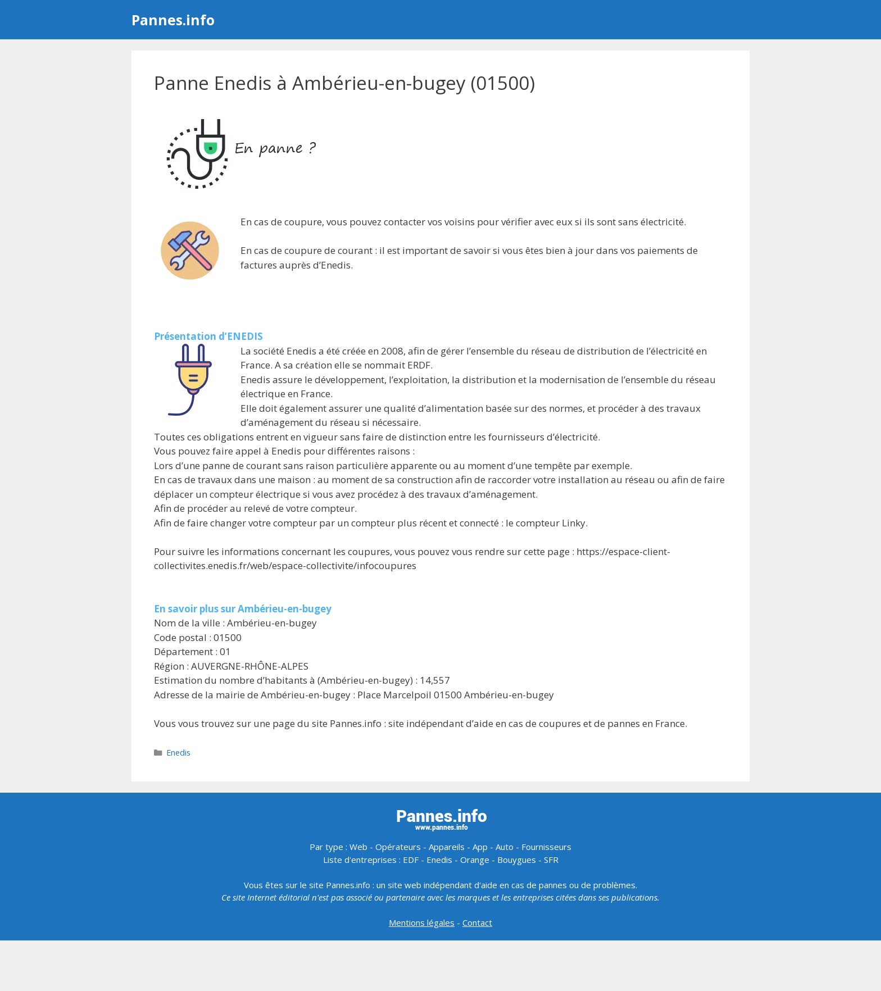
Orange (474, 859)
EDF (411, 859)
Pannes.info (173, 19)
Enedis (178, 752)
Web (358, 846)
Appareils (447, 846)
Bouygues (516, 859)
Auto (505, 846)
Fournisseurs (546, 846)
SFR (551, 859)
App (480, 846)
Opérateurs (398, 846)
